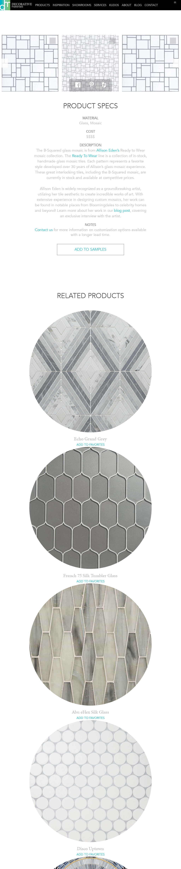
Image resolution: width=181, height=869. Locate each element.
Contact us (44, 229)
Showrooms (81, 5)
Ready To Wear (84, 155)
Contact (151, 5)
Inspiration (61, 5)
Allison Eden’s (108, 150)
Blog (138, 5)
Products (42, 5)
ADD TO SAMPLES (90, 249)
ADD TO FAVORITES (90, 445)
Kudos (114, 5)
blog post (122, 210)
